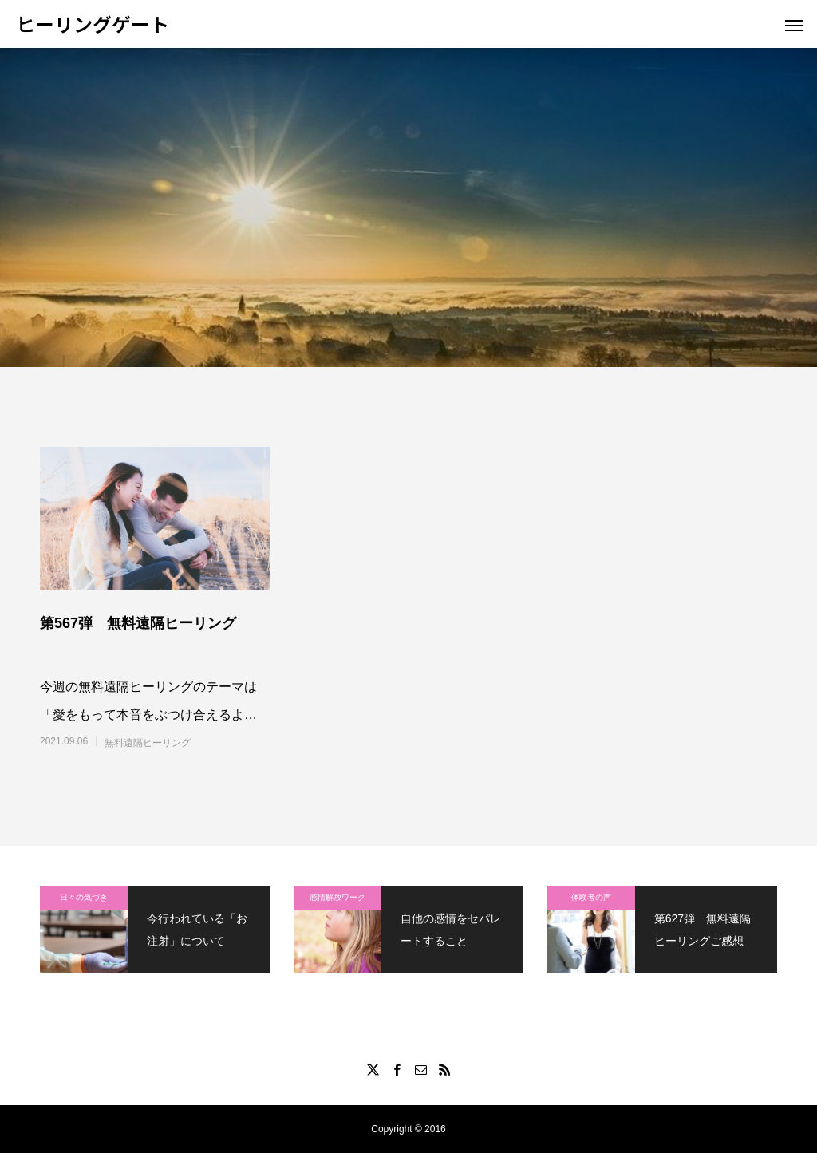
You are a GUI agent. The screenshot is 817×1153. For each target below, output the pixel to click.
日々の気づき (84, 897)
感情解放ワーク (337, 897)
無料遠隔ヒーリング (148, 742)
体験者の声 (591, 897)
